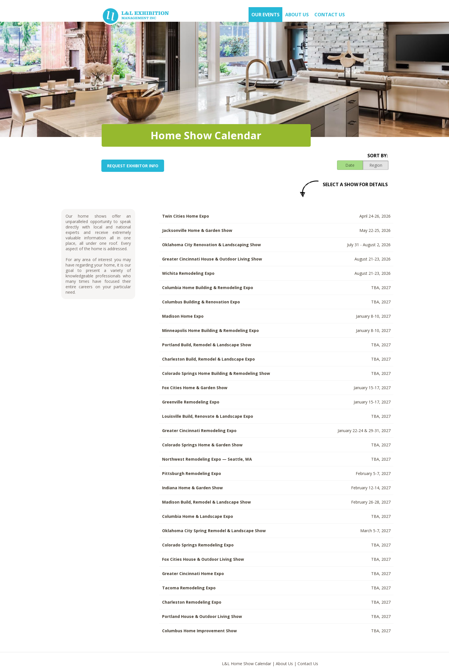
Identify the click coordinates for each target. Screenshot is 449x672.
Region (375, 165)
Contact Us (329, 14)
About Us (284, 663)
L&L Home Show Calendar (246, 663)
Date (350, 165)
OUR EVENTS (265, 14)
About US (297, 14)
